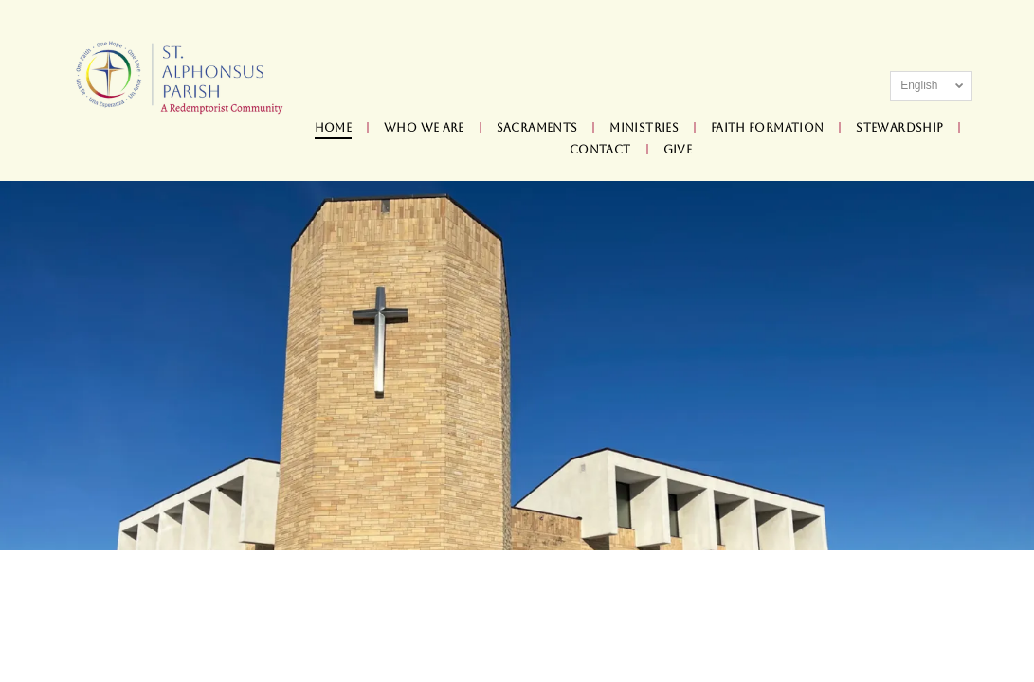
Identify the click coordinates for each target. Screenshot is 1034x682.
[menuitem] (335, 128)
